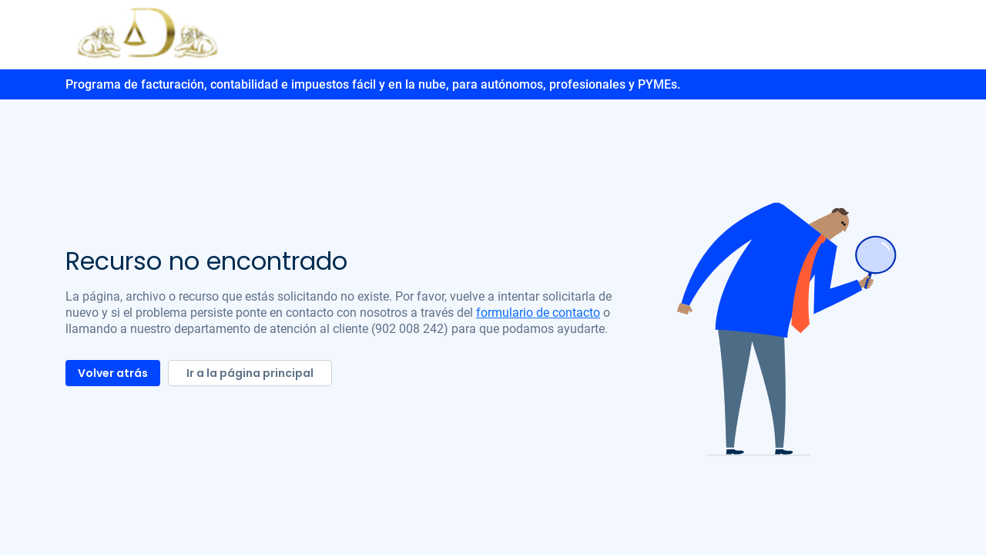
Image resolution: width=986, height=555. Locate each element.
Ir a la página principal (250, 373)
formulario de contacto (538, 312)
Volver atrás (113, 373)
